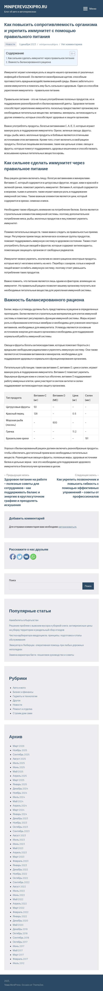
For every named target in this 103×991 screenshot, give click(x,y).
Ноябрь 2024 (20, 792)
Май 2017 (18, 950)
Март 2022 (18, 907)
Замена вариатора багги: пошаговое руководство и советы (41, 654)
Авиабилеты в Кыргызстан (23, 620)
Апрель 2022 (20, 903)
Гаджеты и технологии (25, 696)
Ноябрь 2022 (20, 873)
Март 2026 (18, 745)
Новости (10, 44)
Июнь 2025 (19, 767)
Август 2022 (19, 886)
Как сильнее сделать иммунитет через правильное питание (41, 58)
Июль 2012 (18, 963)
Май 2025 (18, 771)
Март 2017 (18, 954)
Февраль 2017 (20, 958)
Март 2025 (18, 780)
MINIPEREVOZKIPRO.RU (26, 6)
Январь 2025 (20, 784)
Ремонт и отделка (22, 708)
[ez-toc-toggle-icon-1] (71, 53)
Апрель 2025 (20, 775)
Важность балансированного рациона (29, 62)
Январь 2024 (20, 814)
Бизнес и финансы (23, 691)
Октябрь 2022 (20, 877)
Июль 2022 (19, 890)
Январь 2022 (20, 916)
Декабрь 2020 (20, 920)
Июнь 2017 (18, 946)
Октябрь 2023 (20, 826)
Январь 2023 (20, 865)
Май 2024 (18, 801)
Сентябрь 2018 (21, 937)
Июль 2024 (19, 797)
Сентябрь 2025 (21, 754)
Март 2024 (18, 809)
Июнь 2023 (19, 843)
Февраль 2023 (20, 860)
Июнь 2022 (19, 894)
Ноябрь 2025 (20, 750)
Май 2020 (18, 924)
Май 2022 (18, 899)
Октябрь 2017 (20, 941)
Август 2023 (19, 835)
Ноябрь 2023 (20, 822)
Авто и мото (19, 687)
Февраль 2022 (21, 912)
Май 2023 (18, 848)
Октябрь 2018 (20, 933)
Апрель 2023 (20, 852)
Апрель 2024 (20, 805)
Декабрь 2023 (20, 818)
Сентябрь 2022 (21, 882)
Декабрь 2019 (20, 929)
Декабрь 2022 (20, 869)
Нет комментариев (71, 44)
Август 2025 (19, 758)
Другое (16, 700)
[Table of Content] (72, 53)
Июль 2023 (19, 839)
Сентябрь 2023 (21, 831)
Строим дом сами (22, 713)
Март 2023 (18, 856)
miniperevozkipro (48, 44)
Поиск (12, 580)
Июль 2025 (19, 762)
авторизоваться (67, 526)
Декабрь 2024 (20, 788)
